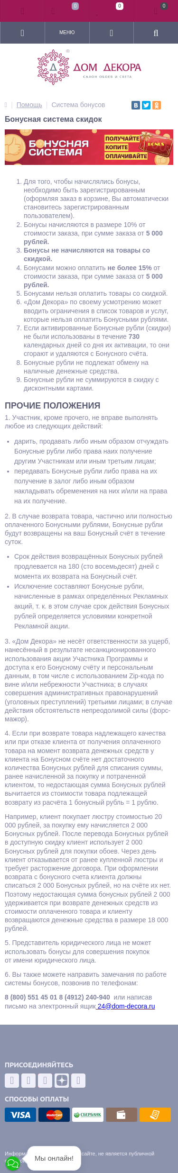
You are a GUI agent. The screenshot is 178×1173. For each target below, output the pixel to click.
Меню (67, 32)
